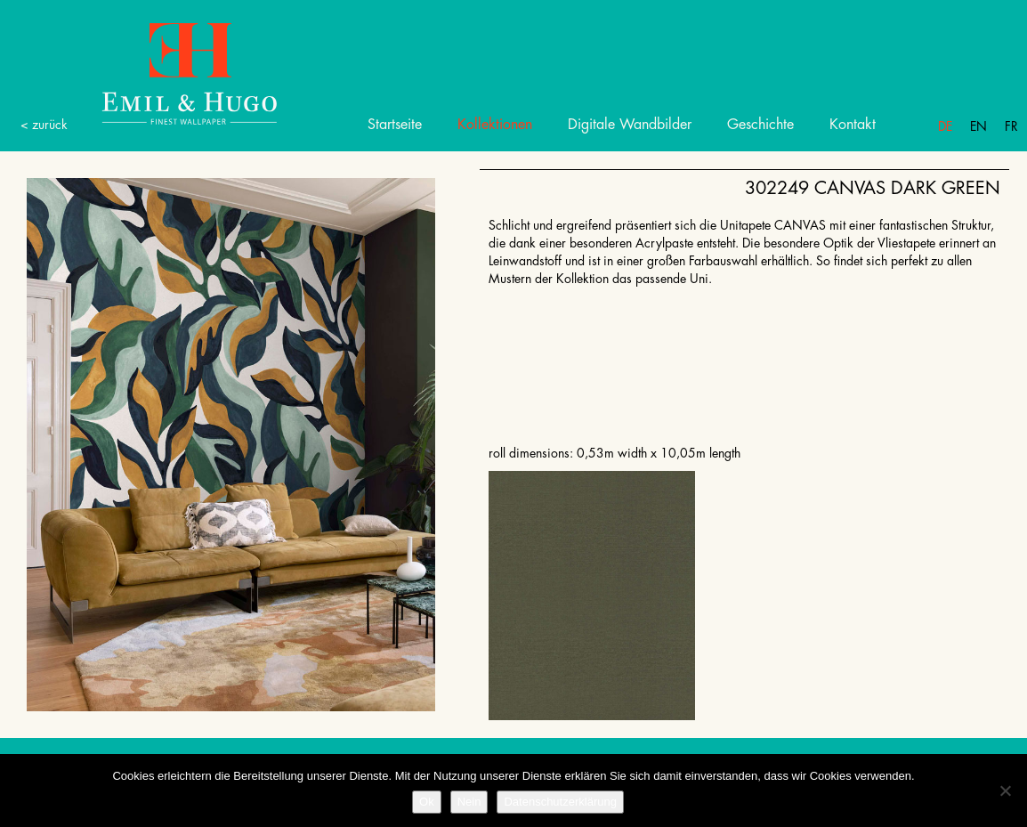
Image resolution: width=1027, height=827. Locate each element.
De (945, 126)
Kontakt (852, 125)
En (978, 126)
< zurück (44, 124)
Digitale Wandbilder (629, 125)
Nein (469, 801)
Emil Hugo (169, 72)
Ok (426, 801)
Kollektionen (494, 125)
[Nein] (1005, 790)
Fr (1011, 126)
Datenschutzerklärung (560, 801)
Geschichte (760, 125)
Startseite (395, 125)
